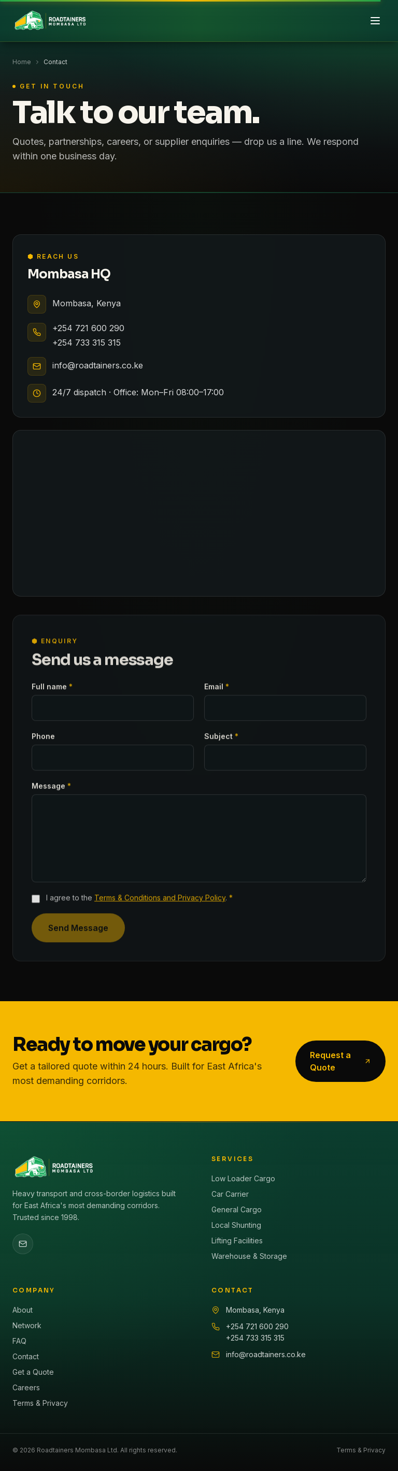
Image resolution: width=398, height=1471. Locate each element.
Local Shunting (236, 1225)
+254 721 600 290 (88, 328)
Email (216, 690)
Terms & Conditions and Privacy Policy (159, 901)
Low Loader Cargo (243, 1178)
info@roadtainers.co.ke (97, 365)
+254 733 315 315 (86, 342)
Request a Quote (340, 1061)
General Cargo (236, 1209)
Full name (52, 690)
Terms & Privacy (40, 1403)
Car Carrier (230, 1194)
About (22, 1309)
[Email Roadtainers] (22, 1244)
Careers (26, 1387)
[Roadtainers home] (50, 20)
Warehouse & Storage (249, 1256)
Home (21, 62)
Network (26, 1325)
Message (51, 789)
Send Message (78, 932)
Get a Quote (33, 1372)
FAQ (19, 1340)
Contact (25, 1356)
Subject (221, 740)
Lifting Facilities (237, 1240)
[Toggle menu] (375, 20)
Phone (43, 740)
